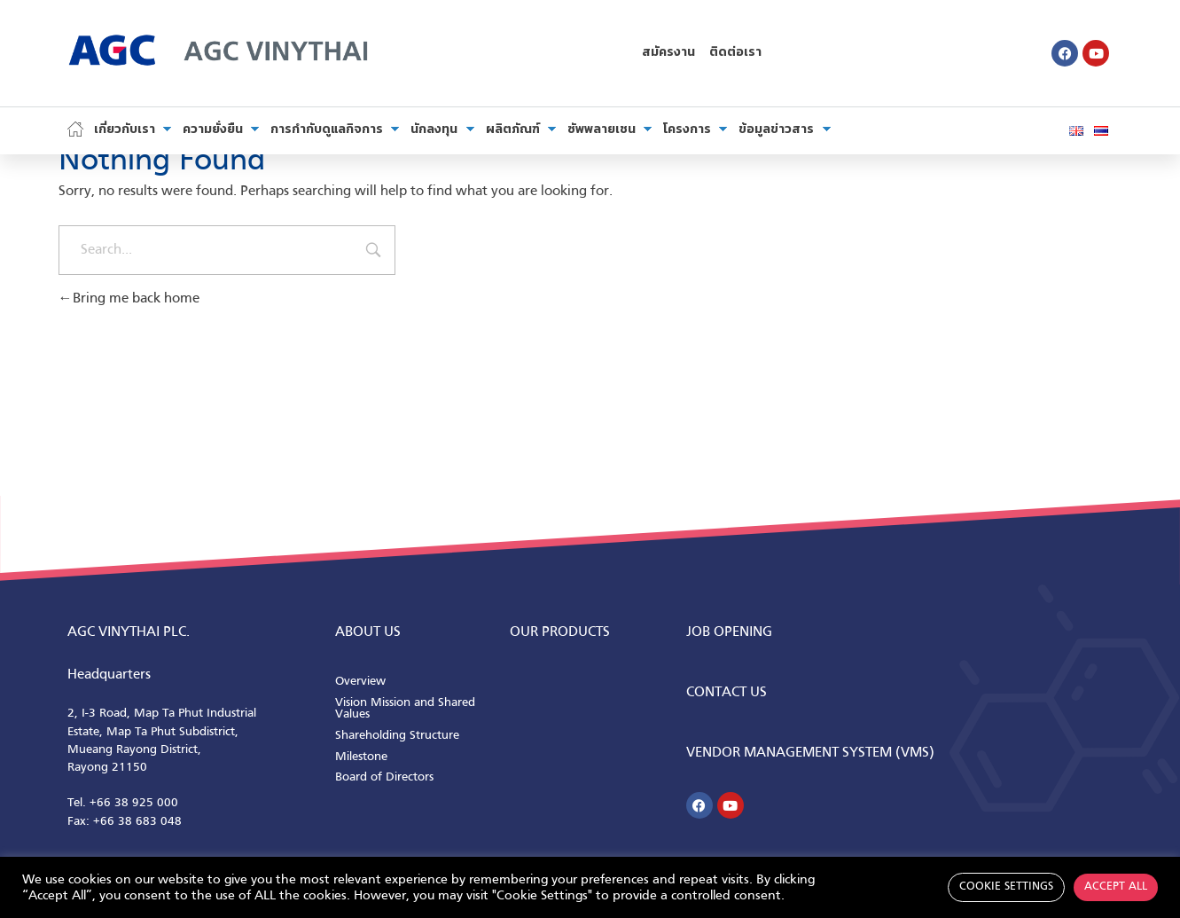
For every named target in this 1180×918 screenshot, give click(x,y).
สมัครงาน (668, 53)
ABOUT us (368, 632)
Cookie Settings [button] (1006, 887)
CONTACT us (726, 693)
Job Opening (729, 632)
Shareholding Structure (397, 735)
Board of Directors (384, 777)
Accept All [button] (1115, 887)
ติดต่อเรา (735, 53)
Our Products (560, 632)
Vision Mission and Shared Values (405, 709)
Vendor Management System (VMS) (810, 753)
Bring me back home (129, 299)
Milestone (361, 757)
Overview (360, 681)
